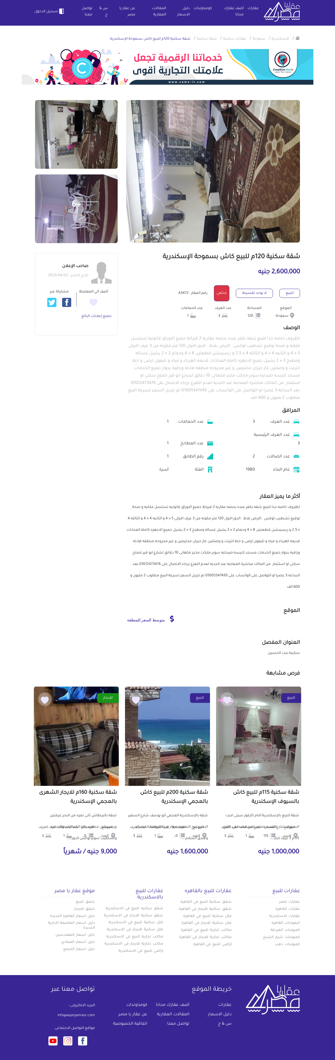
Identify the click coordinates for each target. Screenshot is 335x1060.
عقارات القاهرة (287, 909)
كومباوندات (203, 9)
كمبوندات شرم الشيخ (281, 937)
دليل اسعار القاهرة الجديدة (72, 916)
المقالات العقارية (159, 12)
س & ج (103, 12)
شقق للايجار (84, 909)
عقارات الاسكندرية (284, 916)
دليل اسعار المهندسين (75, 935)
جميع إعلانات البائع (96, 316)
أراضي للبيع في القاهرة (212, 945)
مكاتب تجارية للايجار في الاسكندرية (134, 944)
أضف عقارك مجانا (234, 12)
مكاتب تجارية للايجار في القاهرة (205, 937)
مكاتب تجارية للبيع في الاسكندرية (134, 937)
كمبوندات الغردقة (285, 930)
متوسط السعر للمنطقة (150, 618)
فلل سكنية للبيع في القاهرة (207, 916)
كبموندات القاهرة (285, 923)
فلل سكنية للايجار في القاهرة (206, 923)
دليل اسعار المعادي (78, 942)
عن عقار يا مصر (127, 12)
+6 (76, 205)
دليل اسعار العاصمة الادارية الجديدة (71, 925)
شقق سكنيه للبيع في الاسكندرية (134, 909)
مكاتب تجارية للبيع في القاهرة (206, 930)
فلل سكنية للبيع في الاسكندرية (136, 923)
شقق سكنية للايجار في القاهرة (205, 909)
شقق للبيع (85, 902)
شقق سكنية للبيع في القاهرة (206, 902)
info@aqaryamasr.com (76, 1016)
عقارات (253, 9)
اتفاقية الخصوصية (130, 1024)
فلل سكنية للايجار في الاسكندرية (135, 930)
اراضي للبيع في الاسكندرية (141, 951)
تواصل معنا (87, 12)
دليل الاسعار (183, 12)
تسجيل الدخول (50, 11)
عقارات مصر (289, 902)
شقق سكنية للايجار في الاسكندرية (133, 916)
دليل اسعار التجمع (79, 949)
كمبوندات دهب (287, 945)
